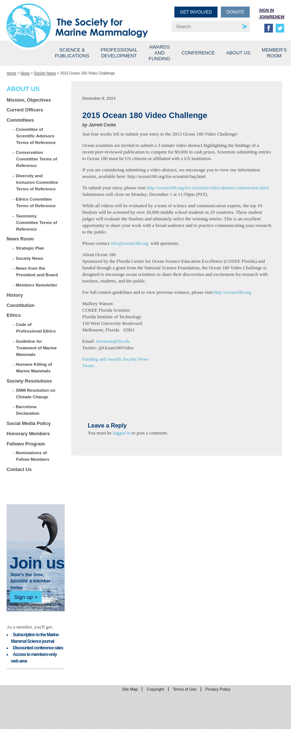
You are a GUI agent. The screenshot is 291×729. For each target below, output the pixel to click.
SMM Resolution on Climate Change (35, 393)
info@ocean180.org (129, 243)
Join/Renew (271, 17)
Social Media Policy (29, 423)
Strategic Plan (30, 248)
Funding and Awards (101, 359)
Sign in (266, 10)
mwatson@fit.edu (113, 341)
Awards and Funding (159, 52)
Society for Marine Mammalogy (77, 17)
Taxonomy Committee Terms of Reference (36, 222)
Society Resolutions (29, 381)
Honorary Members (28, 433)
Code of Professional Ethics (36, 327)
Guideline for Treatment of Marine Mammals (36, 348)
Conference (198, 53)
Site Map (130, 689)
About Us (238, 53)
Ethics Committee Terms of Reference (36, 202)
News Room (20, 239)
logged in (122, 433)
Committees (20, 120)
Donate (235, 12)
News (25, 73)
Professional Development (119, 52)
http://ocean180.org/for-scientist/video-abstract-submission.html (208, 187)
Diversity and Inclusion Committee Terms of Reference (37, 182)
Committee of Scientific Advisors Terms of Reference (36, 136)
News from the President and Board (37, 271)
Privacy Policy (217, 689)
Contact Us (19, 469)
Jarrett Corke (102, 125)
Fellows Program (26, 444)
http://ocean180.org (232, 292)
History (15, 295)
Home (11, 73)
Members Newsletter (36, 284)
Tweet (88, 365)
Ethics (14, 315)
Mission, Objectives (29, 100)
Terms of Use (185, 689)
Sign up (23, 597)
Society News (45, 73)
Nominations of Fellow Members (32, 456)
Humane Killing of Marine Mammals (34, 367)
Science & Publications (72, 52)
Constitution (21, 305)
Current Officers (25, 110)
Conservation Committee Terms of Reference (36, 159)
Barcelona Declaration (27, 409)
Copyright (155, 689)
